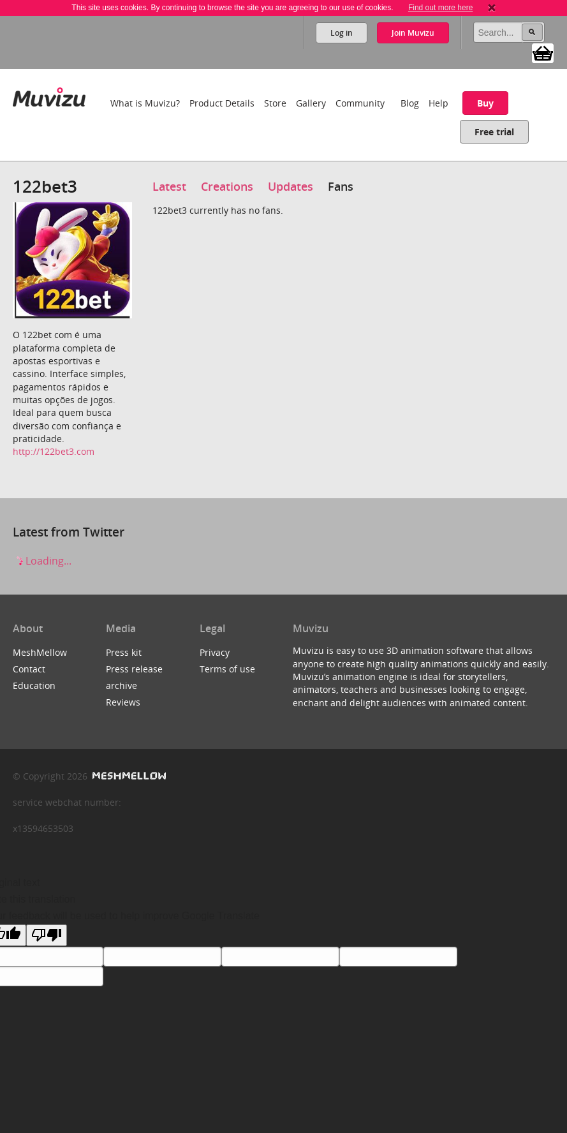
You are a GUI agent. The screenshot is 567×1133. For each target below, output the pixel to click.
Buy (485, 103)
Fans (340, 186)
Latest (169, 186)
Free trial (494, 132)
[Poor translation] (46, 935)
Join (413, 32)
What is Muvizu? (145, 103)
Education (34, 685)
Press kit (124, 652)
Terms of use (227, 669)
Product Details (221, 103)
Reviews (123, 702)
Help (438, 103)
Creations (227, 186)
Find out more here (440, 7)
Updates (290, 186)
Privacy (215, 652)
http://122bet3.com (53, 451)
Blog (410, 103)
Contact (29, 669)
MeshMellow (40, 652)
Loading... (42, 561)
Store (275, 103)
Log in (341, 32)
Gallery (311, 103)
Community (360, 103)
